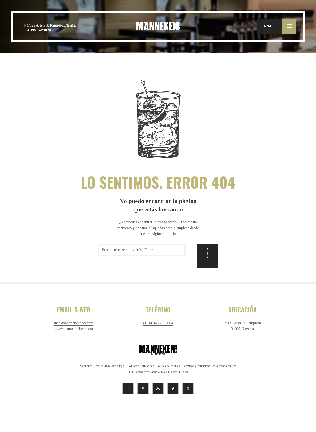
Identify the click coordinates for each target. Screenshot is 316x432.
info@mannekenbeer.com (73, 323)
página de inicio (163, 234)
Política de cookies (168, 366)
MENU (280, 26)
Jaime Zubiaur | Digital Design (169, 371)
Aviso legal (118, 366)
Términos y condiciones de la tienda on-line (209, 366)
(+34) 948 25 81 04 (158, 323)
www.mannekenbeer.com (74, 329)
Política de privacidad (141, 366)
